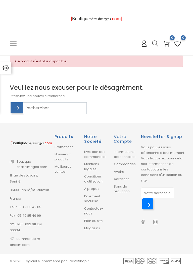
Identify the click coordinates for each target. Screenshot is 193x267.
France (15, 198)
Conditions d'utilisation (93, 179)
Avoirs (119, 171)
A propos (91, 188)
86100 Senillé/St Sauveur (29, 190)
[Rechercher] (55, 108)
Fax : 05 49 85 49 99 (25, 215)
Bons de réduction (122, 189)
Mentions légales (91, 166)
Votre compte (123, 139)
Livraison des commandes (95, 154)
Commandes (125, 164)
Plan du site (93, 220)
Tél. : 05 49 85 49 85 (25, 207)
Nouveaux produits (63, 157)
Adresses (121, 178)
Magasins (92, 228)
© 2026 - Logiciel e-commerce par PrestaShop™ (49, 261)
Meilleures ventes (63, 169)
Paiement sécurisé (92, 199)
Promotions (64, 147)
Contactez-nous (93, 211)
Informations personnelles (124, 154)
